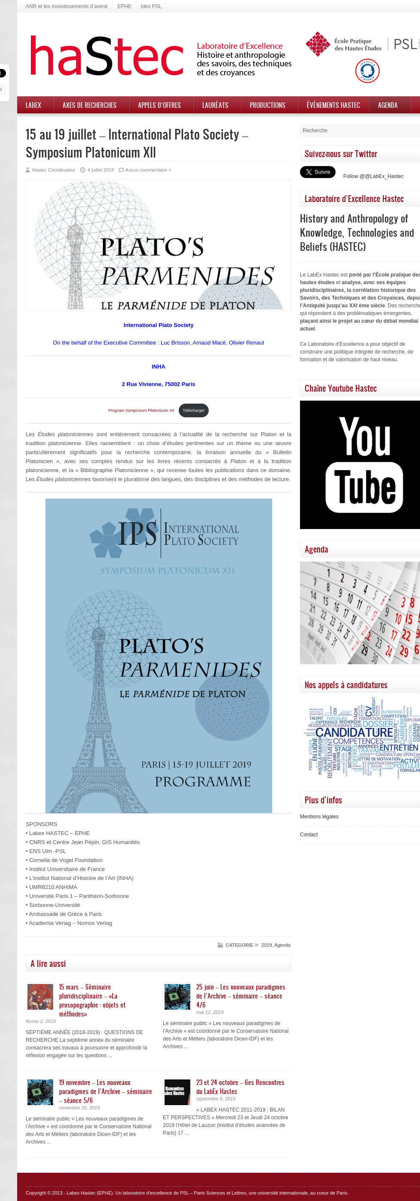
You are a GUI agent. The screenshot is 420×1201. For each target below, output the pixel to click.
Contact (309, 835)
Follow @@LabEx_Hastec (373, 176)
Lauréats (215, 105)
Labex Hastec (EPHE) (90, 1192)
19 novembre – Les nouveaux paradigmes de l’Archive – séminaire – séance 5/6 (105, 1091)
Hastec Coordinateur (53, 169)
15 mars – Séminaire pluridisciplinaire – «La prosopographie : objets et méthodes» (92, 1000)
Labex (33, 105)
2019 (266, 945)
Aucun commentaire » (148, 169)
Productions (267, 105)
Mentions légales (319, 817)
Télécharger (193, 410)
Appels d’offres (159, 105)
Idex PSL (151, 6)
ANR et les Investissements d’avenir (67, 6)
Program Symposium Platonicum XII (142, 410)
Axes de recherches (90, 105)
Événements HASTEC (333, 105)
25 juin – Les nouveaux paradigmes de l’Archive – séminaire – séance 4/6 (240, 995)
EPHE (124, 6)
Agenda (388, 105)
